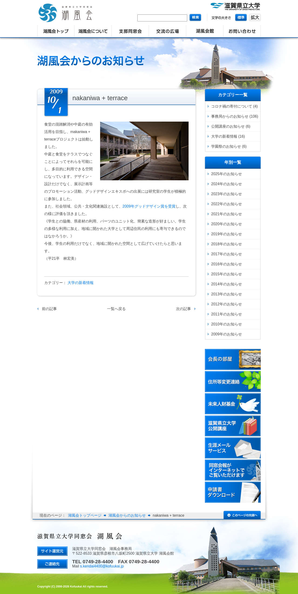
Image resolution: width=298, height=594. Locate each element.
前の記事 (49, 309)
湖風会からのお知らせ (127, 515)
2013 (215, 294)
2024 (215, 184)
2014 (215, 284)
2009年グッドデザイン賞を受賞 (149, 206)
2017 (215, 254)
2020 (215, 224)
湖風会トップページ (85, 515)
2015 (215, 274)
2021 (215, 214)
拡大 (255, 17)
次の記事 (183, 309)
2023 (215, 194)
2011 (215, 314)
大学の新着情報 (81, 283)
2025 (215, 174)
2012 (215, 304)
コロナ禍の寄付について (231, 106)
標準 (240, 17)
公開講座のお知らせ (228, 126)
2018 (215, 244)
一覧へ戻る (116, 309)
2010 (215, 324)
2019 (215, 234)
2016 (215, 264)
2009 (215, 334)
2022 (215, 204)
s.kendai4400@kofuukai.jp (102, 566)
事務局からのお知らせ (229, 116)
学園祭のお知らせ (226, 146)
